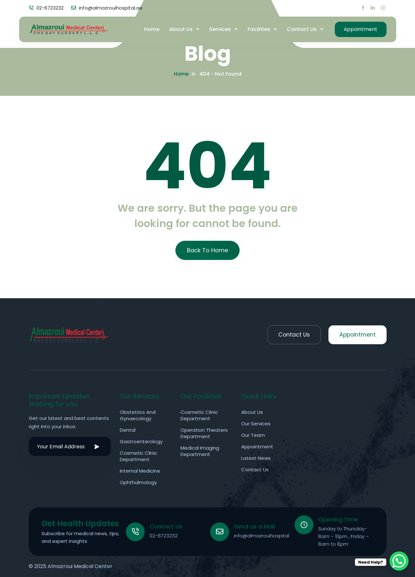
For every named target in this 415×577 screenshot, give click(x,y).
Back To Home (207, 250)
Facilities (257, 28)
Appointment (360, 28)
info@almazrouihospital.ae (265, 535)
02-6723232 (164, 535)
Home (150, 28)
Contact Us (300, 28)
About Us (179, 28)
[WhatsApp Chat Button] (399, 561)
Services (218, 28)
